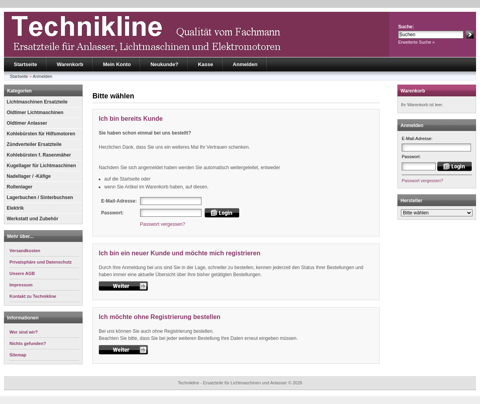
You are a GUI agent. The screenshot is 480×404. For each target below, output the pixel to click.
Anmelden (245, 64)
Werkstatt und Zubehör (32, 218)
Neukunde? (164, 64)
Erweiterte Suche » (416, 42)
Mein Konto (117, 64)
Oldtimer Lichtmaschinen (35, 112)
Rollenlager (19, 187)
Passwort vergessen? (162, 224)
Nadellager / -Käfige (29, 176)
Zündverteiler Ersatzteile (34, 144)
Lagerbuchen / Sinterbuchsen (40, 197)
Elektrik (15, 208)
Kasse (205, 64)
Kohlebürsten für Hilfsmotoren (41, 134)
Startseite (25, 64)
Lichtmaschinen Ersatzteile (37, 102)
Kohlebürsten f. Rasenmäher (39, 155)
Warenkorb (70, 64)
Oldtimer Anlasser (27, 123)
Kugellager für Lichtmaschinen (41, 165)
